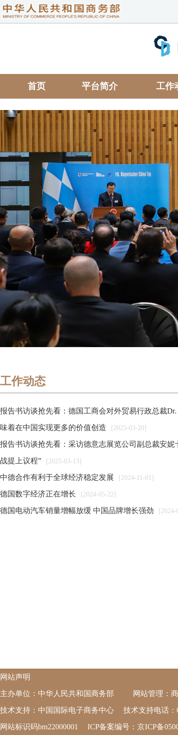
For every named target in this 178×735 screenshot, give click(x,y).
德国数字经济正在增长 (38, 494)
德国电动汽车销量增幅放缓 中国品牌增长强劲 (77, 510)
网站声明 (15, 677)
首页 (37, 86)
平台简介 (100, 86)
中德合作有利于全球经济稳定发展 (57, 477)
